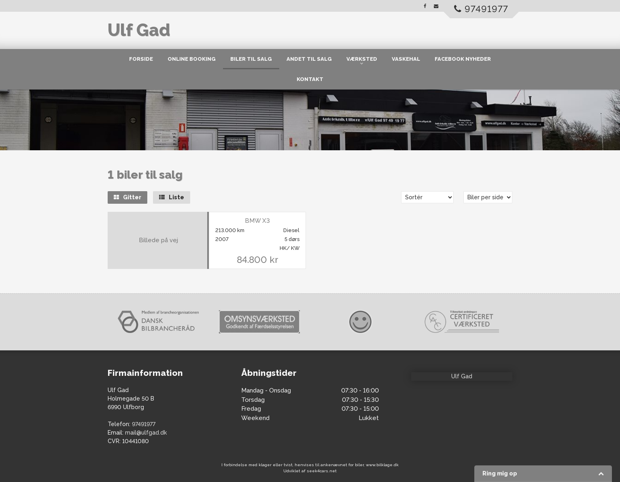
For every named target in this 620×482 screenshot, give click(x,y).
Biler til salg (251, 59)
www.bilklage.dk (382, 465)
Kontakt (310, 79)
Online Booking (192, 59)
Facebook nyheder (463, 59)
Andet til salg (309, 59)
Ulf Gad (139, 30)
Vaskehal (406, 59)
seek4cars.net (322, 471)
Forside (141, 59)
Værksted (361, 59)
